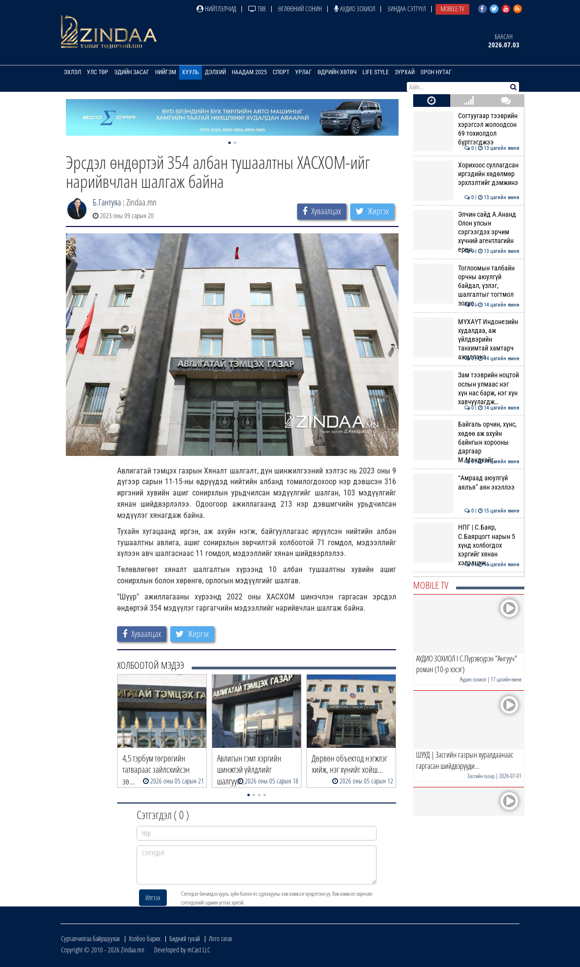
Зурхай (405, 72)
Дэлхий (215, 72)
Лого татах (220, 938)
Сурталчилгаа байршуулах (90, 938)
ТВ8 (257, 8)
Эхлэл (72, 72)
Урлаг (303, 72)
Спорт (281, 72)
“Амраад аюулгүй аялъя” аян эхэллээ (466, 482)
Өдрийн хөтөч (337, 72)
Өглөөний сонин (300, 8)
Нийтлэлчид (216, 8)
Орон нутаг (436, 72)
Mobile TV (452, 8)
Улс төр (97, 72)
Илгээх (152, 897)
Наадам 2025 (249, 72)
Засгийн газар (481, 776)
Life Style (375, 72)
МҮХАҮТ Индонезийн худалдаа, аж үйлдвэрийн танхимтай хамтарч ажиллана (466, 339)
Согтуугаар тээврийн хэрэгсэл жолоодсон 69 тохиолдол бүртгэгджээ (466, 129)
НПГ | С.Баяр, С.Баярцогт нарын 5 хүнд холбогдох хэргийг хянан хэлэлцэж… (466, 545)
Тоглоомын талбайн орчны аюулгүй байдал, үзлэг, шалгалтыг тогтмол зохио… (466, 286)
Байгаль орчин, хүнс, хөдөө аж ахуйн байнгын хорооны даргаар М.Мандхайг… (466, 442)
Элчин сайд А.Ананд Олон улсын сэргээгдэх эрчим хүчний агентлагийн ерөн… (466, 232)
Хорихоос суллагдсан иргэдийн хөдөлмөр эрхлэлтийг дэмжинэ (466, 174)
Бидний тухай (184, 938)
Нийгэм (165, 72)
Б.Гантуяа (107, 202)
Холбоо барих (144, 938)
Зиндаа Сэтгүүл (406, 8)
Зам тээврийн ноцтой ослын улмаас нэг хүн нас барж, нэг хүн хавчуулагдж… (466, 388)
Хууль (190, 72)
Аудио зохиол (354, 8)
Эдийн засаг (131, 72)
